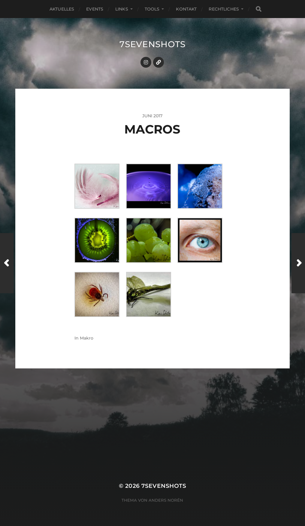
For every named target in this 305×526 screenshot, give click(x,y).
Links (121, 9)
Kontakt (186, 9)
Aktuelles (62, 9)
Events (94, 9)
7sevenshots (152, 44)
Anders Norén (166, 500)
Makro (86, 338)
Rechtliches (224, 9)
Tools (152, 9)
